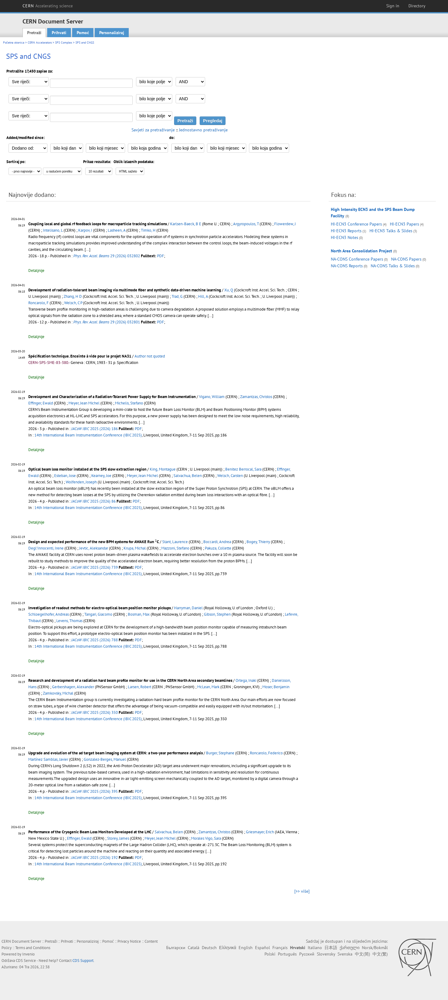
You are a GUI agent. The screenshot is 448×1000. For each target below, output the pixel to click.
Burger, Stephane (220, 753)
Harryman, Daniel (188, 607)
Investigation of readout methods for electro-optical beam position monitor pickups (99, 607)
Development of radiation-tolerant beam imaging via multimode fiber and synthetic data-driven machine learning (124, 290)
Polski (269, 954)
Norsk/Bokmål (375, 947)
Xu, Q (228, 290)
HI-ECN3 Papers (404, 224)
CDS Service (26, 960)
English (246, 947)
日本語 (330, 947)
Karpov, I (85, 230)
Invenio (28, 954)
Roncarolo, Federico (266, 753)
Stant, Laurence (175, 541)
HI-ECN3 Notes (344, 237)
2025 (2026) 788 (94, 639)
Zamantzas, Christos (256, 396)
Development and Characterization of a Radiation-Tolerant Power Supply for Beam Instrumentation (112, 396)
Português (287, 954)
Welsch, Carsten (230, 475)
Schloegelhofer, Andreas (48, 614)
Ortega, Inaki (246, 680)
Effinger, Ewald (40, 403)
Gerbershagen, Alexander (73, 686)
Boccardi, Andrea (217, 541)
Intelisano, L (53, 230)
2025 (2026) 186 (94, 428)
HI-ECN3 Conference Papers (356, 224)
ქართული (349, 947)
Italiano (315, 947)
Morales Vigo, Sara (206, 838)
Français (280, 947)
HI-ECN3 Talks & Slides (390, 230)
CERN (48, 6)
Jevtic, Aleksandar (93, 548)
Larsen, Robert (139, 686)
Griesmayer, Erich (260, 832)
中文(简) (362, 954)
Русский (306, 954)
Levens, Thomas (69, 620)
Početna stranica (13, 42)
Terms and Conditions (32, 947)
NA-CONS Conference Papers (357, 259)
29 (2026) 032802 (106, 255)
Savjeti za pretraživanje (153, 130)
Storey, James (118, 838)
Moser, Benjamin (275, 686)
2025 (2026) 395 (94, 791)
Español (262, 947)
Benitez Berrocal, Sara (243, 469)
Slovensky (326, 954)
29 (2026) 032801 (106, 322)
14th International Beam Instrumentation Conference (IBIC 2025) (88, 435)
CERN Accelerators (40, 42)
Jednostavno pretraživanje (203, 130)
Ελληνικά (227, 947)
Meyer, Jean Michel (84, 403)
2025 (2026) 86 (93, 501)
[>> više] (302, 891)
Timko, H (148, 230)
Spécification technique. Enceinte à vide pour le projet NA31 (79, 356)
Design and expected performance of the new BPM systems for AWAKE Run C (93, 541)
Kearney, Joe (101, 475)
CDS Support (82, 960)
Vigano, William (212, 396)
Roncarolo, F (38, 302)
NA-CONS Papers (406, 259)
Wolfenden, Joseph (81, 482)
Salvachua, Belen (187, 475)
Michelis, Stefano (129, 403)
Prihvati (59, 32)
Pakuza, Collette (218, 548)
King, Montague (163, 469)
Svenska (345, 954)
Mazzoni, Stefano (175, 548)
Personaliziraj (111, 32)
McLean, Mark (208, 686)
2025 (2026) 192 (94, 857)
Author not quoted (150, 356)
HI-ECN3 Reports (346, 230)
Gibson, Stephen (217, 614)
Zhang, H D (73, 296)
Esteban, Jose (65, 475)
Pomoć (83, 32)
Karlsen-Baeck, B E (185, 223)
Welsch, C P (73, 302)
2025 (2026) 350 (94, 712)
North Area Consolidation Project (361, 251)
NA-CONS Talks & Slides (393, 266)
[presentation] (156, 541)
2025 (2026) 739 (94, 567)
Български (175, 947)
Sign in (392, 6)
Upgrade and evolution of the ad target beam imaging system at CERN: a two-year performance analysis (115, 753)
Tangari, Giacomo (98, 614)
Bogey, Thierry (258, 541)
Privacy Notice (129, 941)
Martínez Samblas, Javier (48, 759)
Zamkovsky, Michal (58, 693)
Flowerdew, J (285, 223)
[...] (87, 249)
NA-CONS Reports (347, 266)
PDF (160, 255)
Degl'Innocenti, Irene (46, 548)
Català (193, 947)
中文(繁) (380, 954)
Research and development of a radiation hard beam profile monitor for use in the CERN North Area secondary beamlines (130, 680)
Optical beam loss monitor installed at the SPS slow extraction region (87, 469)
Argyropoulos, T (246, 223)
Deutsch (209, 947)
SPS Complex (63, 42)
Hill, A (203, 296)
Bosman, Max (139, 614)
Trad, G (177, 296)
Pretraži (34, 32)
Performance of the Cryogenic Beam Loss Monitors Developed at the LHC (89, 832)
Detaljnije (36, 270)
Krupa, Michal (135, 548)
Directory (416, 6)
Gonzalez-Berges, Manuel (105, 759)
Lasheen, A (116, 230)
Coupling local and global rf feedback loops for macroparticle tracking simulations (97, 223)
